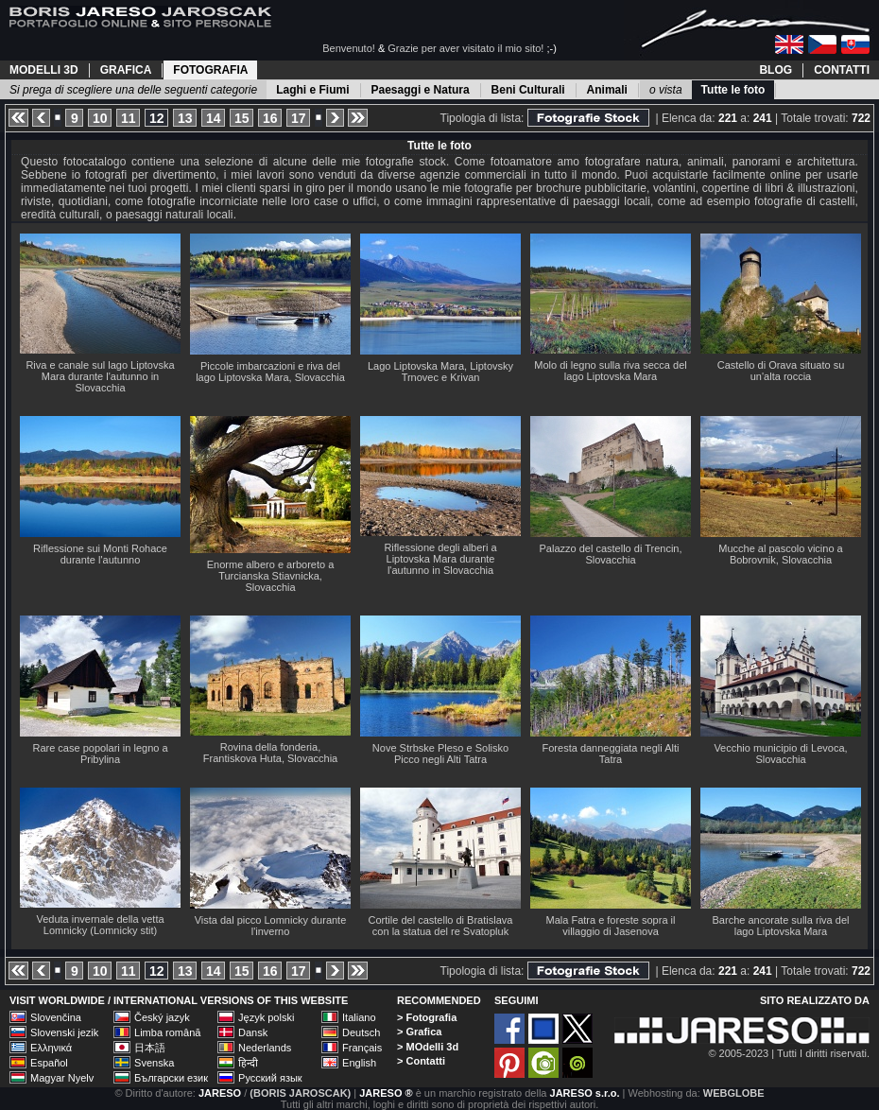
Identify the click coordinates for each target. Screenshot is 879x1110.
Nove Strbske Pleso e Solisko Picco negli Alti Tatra (440, 753)
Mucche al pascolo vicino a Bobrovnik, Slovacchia (780, 554)
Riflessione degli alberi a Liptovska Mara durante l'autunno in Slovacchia (440, 559)
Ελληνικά (51, 1047)
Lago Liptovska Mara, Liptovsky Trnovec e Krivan (440, 371)
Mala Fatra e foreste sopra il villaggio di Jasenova (611, 925)
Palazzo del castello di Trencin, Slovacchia (610, 554)
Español (49, 1062)
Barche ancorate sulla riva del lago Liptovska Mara (781, 925)
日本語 (149, 1047)
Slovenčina (55, 1017)
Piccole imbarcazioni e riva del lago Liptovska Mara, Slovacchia (270, 371)
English (359, 1062)
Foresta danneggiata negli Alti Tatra (611, 753)
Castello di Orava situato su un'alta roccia (781, 370)
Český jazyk (162, 1017)
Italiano (358, 1017)
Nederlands (264, 1047)
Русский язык (270, 1078)
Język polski (266, 1017)
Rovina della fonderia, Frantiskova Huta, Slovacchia (270, 752)
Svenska (154, 1062)
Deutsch (361, 1032)
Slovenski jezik (64, 1032)
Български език (171, 1078)
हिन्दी (248, 1062)
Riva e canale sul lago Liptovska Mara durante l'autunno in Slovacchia (100, 376)
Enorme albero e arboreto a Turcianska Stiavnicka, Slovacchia (271, 576)
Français (362, 1047)
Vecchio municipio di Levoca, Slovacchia (780, 753)
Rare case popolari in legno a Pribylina (99, 753)
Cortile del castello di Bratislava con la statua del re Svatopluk (441, 925)
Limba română (167, 1032)
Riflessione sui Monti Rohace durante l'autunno (100, 554)
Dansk (252, 1032)
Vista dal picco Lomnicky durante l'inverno (271, 925)
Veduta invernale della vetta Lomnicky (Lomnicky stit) (100, 924)
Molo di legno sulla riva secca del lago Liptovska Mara (610, 370)
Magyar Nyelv (62, 1078)
